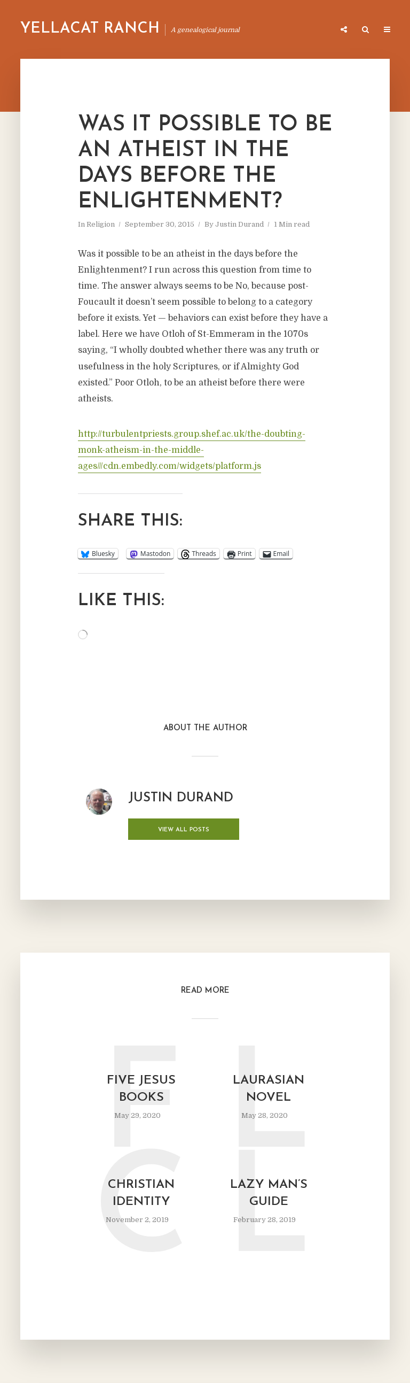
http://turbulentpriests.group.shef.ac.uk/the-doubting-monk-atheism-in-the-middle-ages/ (191, 450)
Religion (100, 224)
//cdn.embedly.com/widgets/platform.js (180, 466)
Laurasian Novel (268, 1088)
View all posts (170, 830)
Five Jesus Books (141, 1088)
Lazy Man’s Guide (268, 1194)
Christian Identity (141, 1194)
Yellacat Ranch (90, 28)
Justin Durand (239, 224)
